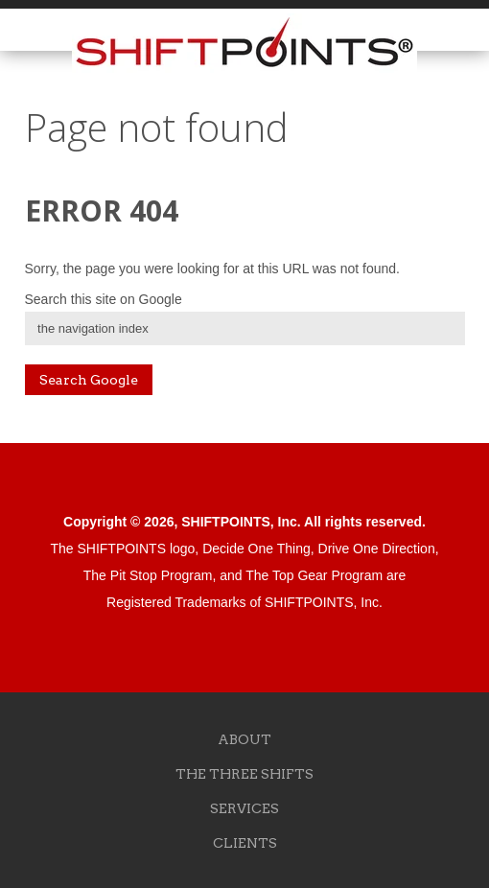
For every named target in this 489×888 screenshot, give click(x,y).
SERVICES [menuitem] (244, 808)
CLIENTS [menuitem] (245, 843)
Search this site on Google (103, 299)
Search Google (88, 379)
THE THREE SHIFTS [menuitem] (244, 774)
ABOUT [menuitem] (244, 739)
